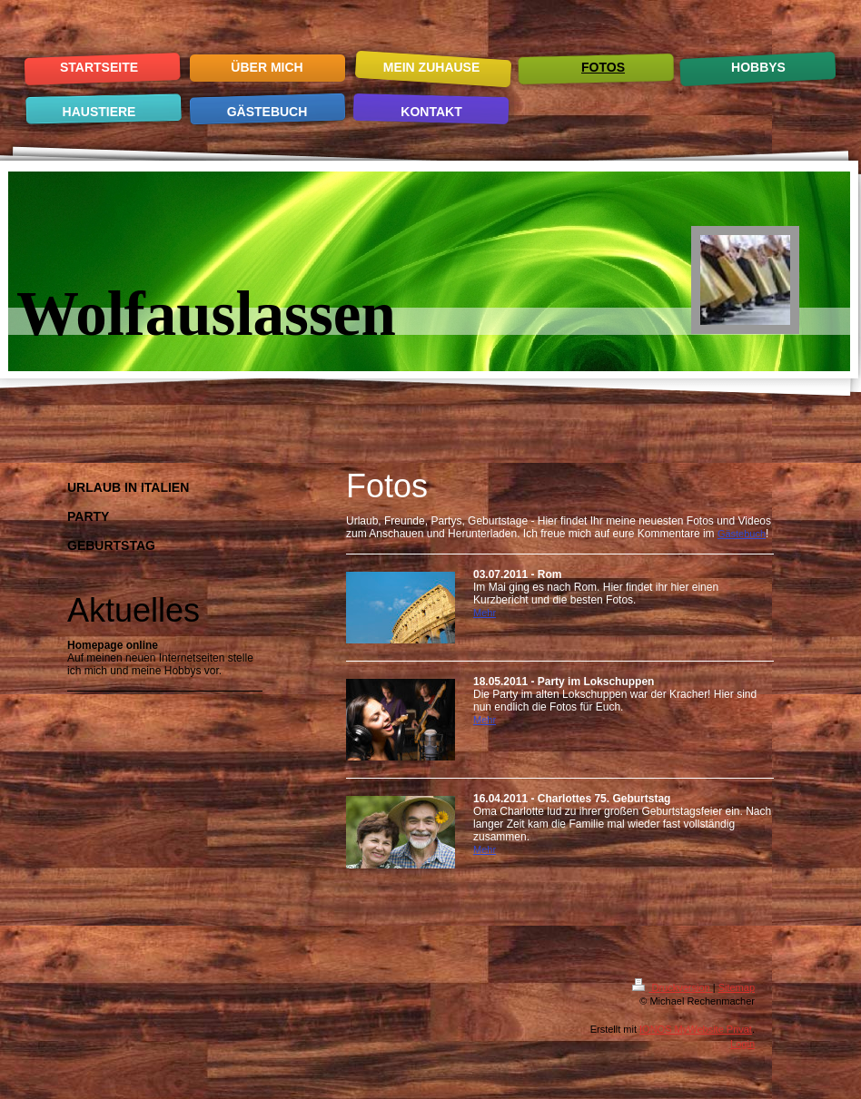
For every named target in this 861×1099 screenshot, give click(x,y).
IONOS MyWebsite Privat (695, 1029)
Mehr (484, 612)
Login (742, 1043)
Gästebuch (742, 533)
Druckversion (672, 987)
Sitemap (736, 987)
